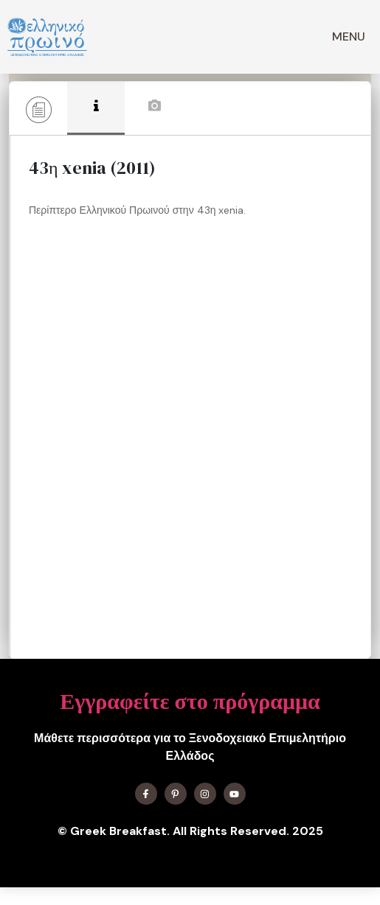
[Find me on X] (176, 794)
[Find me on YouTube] (235, 794)
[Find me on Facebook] (146, 794)
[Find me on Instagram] (205, 794)
